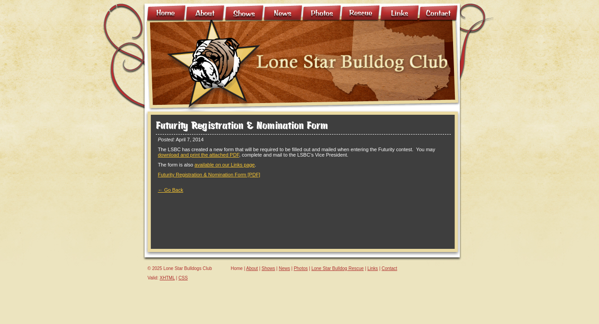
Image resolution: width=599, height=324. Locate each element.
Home (166, 13)
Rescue (361, 13)
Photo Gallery (322, 13)
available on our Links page (225, 164)
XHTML (167, 277)
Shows (244, 13)
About (205, 13)
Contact (438, 13)
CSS (183, 277)
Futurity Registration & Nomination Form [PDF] (209, 174)
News (283, 13)
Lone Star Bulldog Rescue (337, 268)
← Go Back (170, 190)
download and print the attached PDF (198, 155)
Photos (301, 268)
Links (400, 13)
